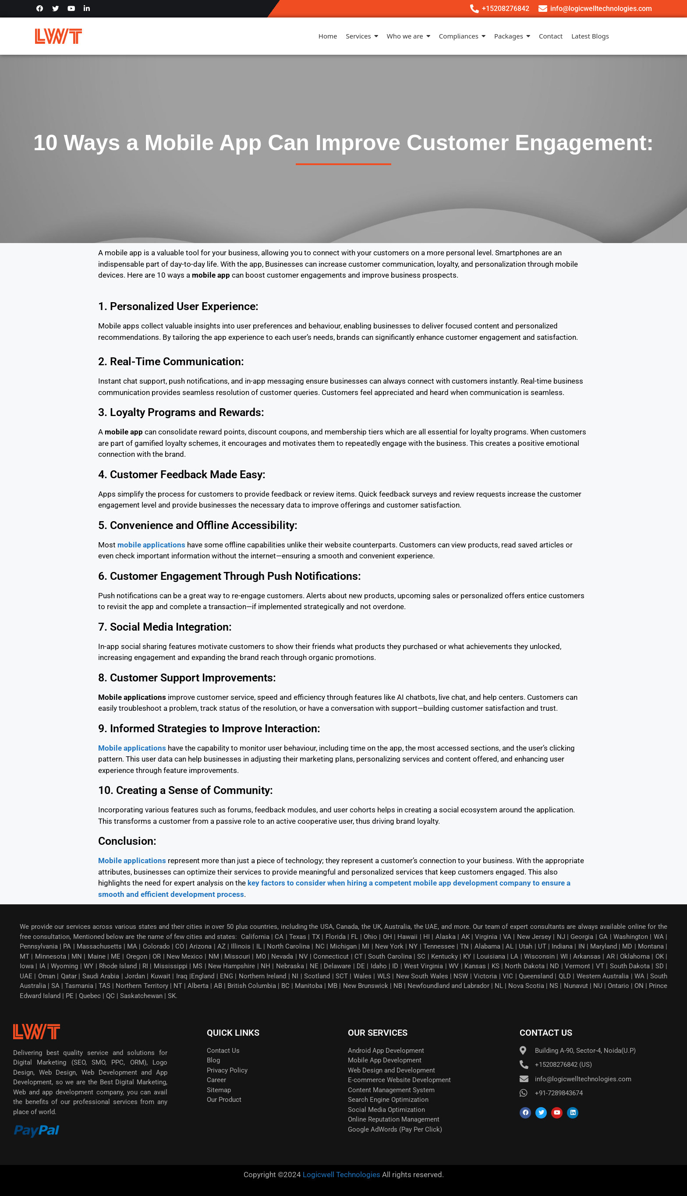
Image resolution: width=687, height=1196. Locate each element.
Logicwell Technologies (340, 1174)
